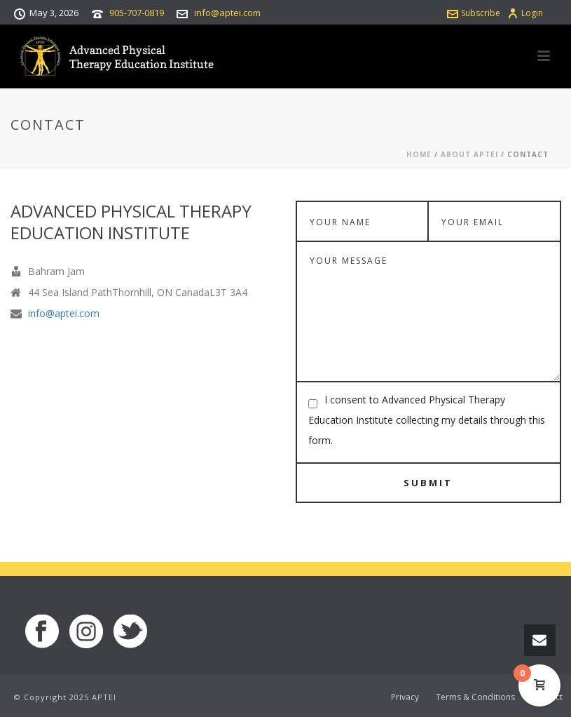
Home (419, 154)
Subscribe (473, 13)
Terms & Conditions (475, 697)
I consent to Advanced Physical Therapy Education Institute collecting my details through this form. (426, 420)
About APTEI (469, 154)
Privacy (405, 697)
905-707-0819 (136, 12)
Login (525, 13)
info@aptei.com (227, 12)
